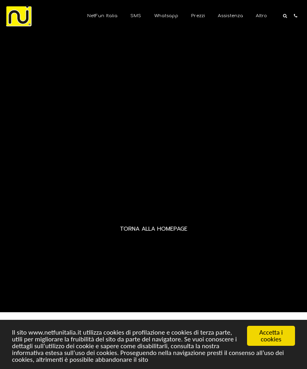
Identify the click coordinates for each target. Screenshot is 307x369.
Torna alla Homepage (153, 229)
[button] (285, 16)
